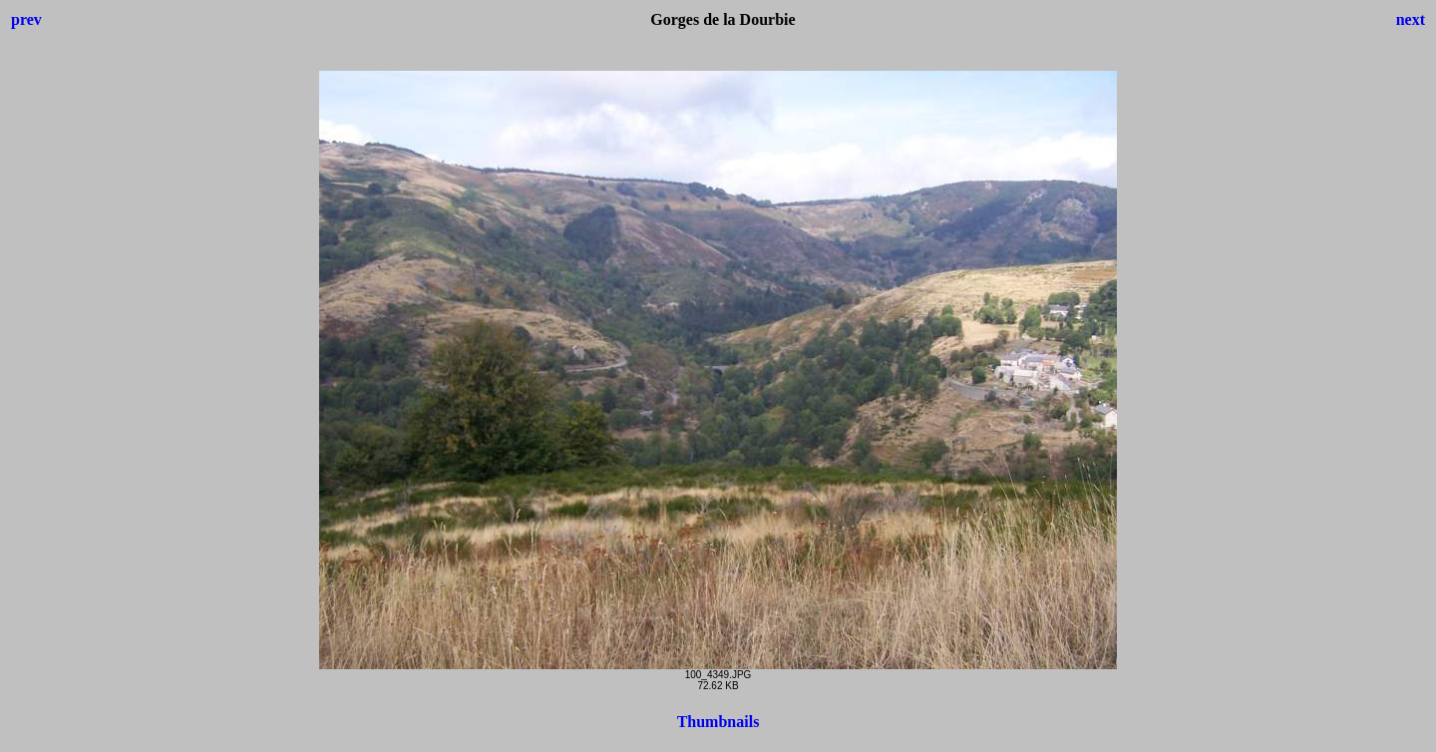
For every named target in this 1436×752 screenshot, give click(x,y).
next (1410, 19)
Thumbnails (718, 721)
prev (26, 19)
